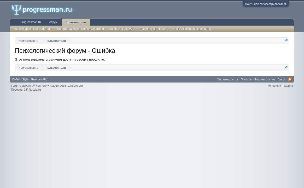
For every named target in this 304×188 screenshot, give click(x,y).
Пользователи (76, 22)
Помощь (246, 79)
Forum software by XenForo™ (47, 85)
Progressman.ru (30, 22)
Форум (53, 22)
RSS (290, 79)
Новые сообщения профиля (192, 28)
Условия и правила (280, 85)
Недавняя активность (153, 28)
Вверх (281, 79)
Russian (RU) (39, 79)
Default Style (20, 79)
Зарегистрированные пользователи (80, 28)
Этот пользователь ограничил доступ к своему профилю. (60, 59)
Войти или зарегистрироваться (266, 3)
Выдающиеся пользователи (32, 28)
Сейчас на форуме (121, 28)
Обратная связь (227, 79)
